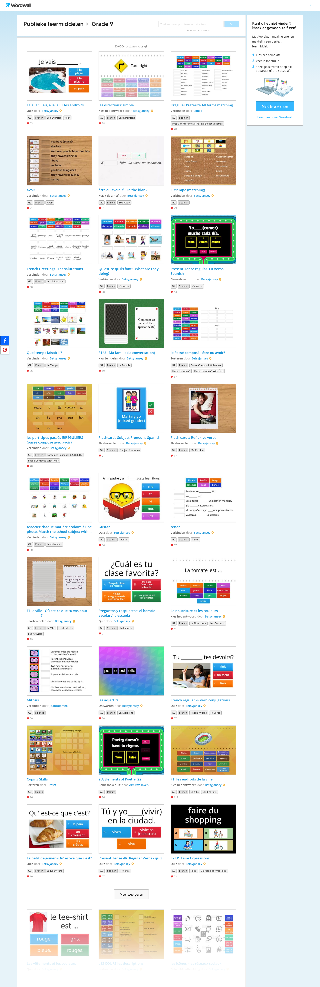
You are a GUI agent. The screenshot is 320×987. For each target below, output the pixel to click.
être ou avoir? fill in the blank (123, 190)
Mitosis (33, 700)
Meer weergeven (131, 894)
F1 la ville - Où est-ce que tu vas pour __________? (57, 613)
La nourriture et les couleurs (194, 610)
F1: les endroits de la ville (192, 779)
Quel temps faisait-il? (44, 352)
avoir (31, 190)
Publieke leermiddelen (53, 24)
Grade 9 (102, 24)
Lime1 (198, 111)
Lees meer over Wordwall (274, 117)
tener (175, 526)
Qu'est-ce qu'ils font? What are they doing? (129, 271)
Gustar (105, 526)
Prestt (52, 785)
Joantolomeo (59, 706)
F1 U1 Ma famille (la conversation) (127, 352)
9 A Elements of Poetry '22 (120, 779)
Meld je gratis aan (275, 106)
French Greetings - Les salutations (55, 268)
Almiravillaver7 (139, 785)
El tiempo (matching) (188, 190)
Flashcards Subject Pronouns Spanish (129, 437)
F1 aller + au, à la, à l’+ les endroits (56, 105)
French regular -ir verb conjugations (201, 700)
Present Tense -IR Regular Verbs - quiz (131, 858)
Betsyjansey (50, 111)
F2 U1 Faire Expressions (190, 858)
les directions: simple (117, 105)
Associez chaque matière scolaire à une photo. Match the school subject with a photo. (59, 529)
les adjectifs (108, 700)
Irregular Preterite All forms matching (202, 105)
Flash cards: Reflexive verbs (193, 437)
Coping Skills (37, 779)
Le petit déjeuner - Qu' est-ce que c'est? (59, 858)
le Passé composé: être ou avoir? (198, 352)
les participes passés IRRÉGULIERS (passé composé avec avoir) (55, 440)
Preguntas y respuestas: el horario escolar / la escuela (127, 613)
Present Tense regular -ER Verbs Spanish (197, 271)
